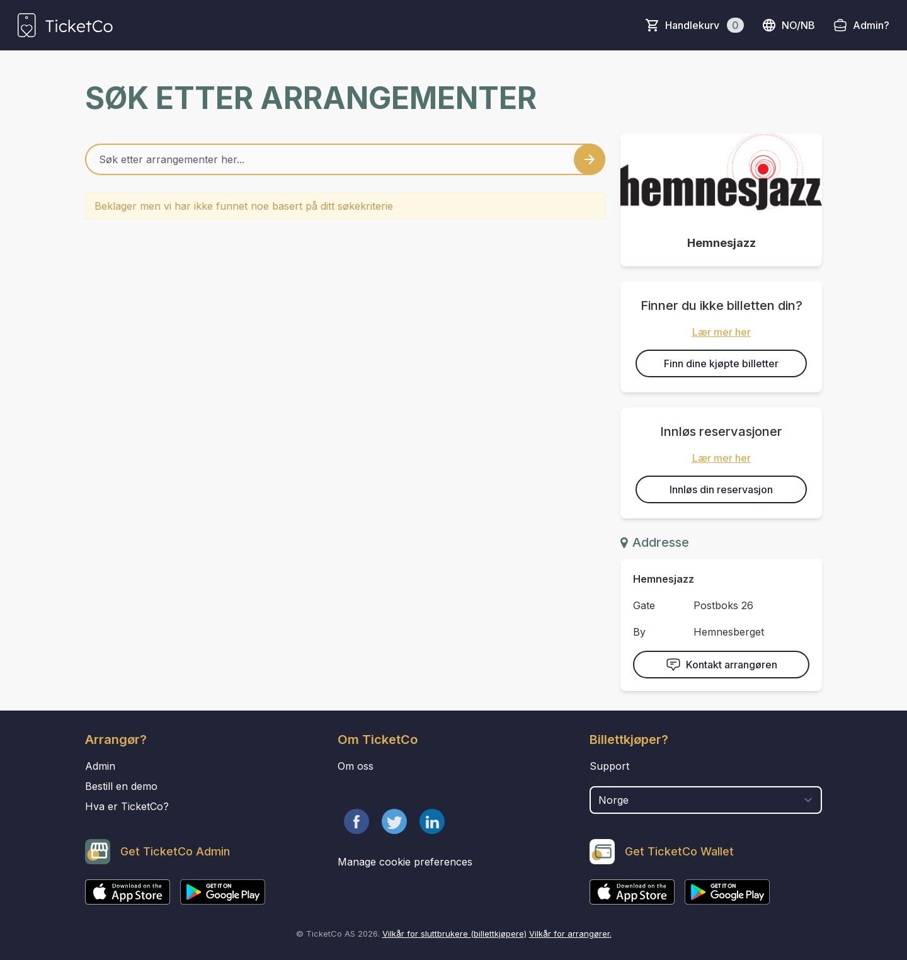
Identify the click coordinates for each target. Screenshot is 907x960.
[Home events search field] (345, 159)
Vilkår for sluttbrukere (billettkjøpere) (454, 934)
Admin (100, 766)
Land (602, 780)
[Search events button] (589, 159)
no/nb (788, 25)
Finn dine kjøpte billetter (721, 363)
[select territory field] (706, 800)
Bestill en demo (121, 786)
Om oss (356, 766)
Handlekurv (704, 25)
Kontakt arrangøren (721, 664)
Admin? (871, 25)
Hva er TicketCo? (127, 806)
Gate (644, 605)
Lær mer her (721, 332)
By (639, 632)
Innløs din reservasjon (721, 489)
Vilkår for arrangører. (570, 934)
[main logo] (65, 25)
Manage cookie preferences (405, 861)
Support (609, 766)
